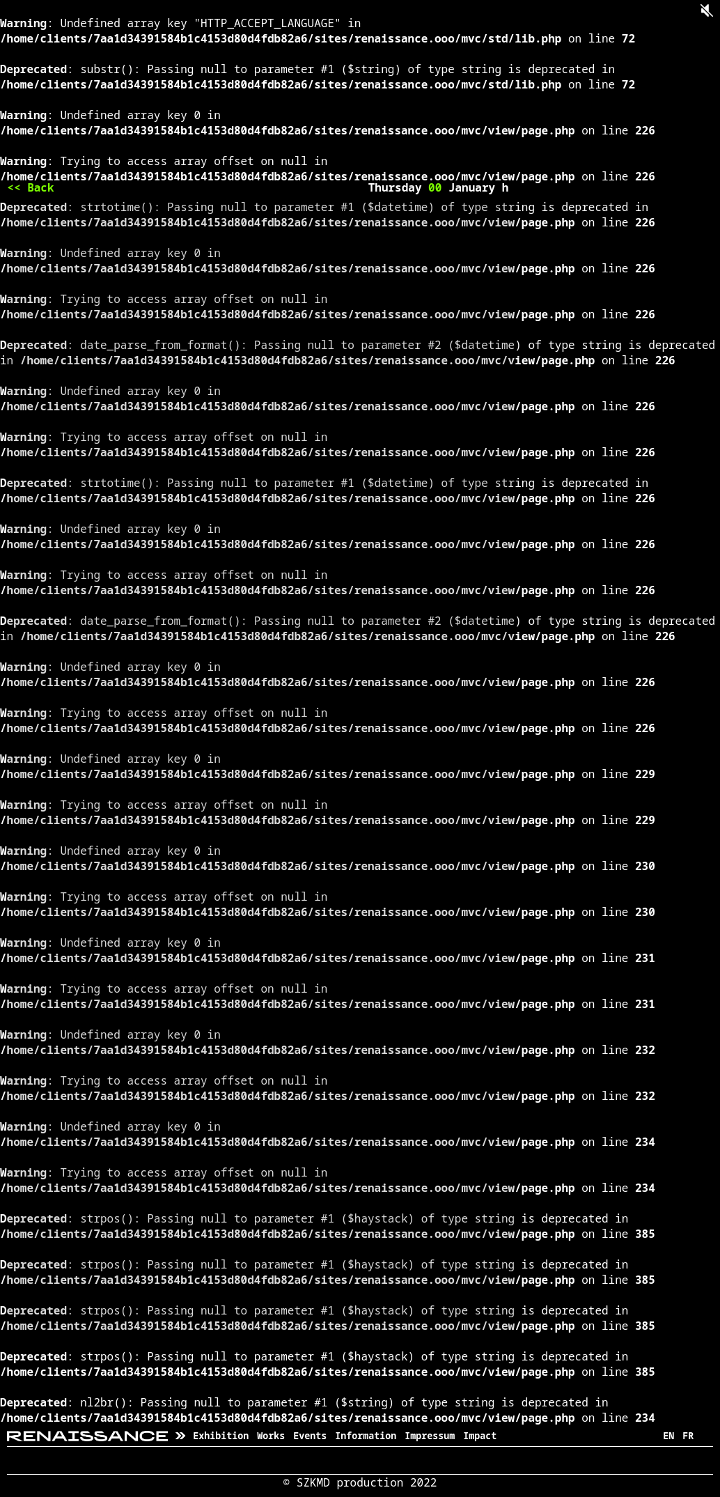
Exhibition (221, 1435)
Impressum (430, 1435)
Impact (479, 1435)
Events (310, 1435)
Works (271, 1435)
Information (365, 1435)
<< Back (30, 187)
